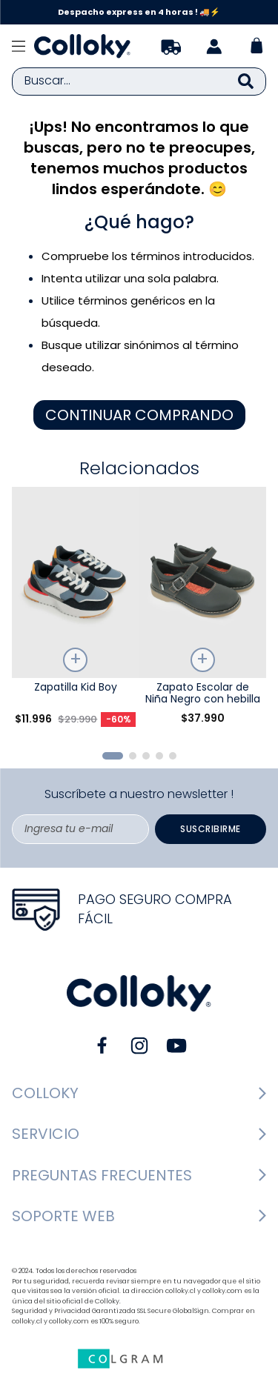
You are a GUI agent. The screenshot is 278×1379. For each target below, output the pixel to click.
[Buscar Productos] (246, 81)
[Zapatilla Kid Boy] (75, 612)
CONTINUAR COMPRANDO (139, 415)
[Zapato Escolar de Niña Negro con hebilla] (203, 612)
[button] (112, 756)
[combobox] (139, 81)
